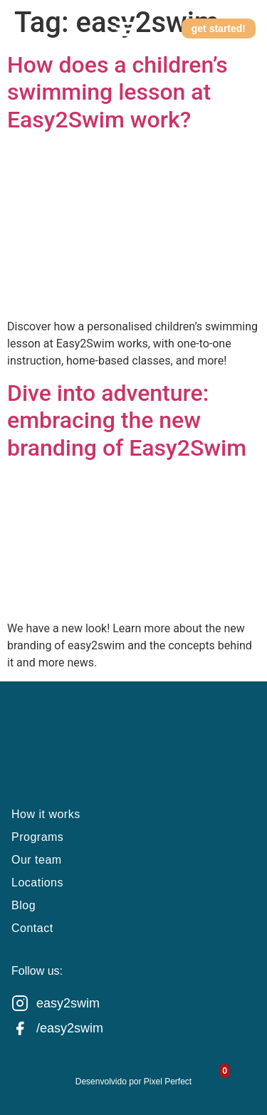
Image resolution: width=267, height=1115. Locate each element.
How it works (45, 814)
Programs (37, 837)
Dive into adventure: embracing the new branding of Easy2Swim (126, 420)
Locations (37, 882)
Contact (32, 928)
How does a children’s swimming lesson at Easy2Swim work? (117, 92)
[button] (126, 28)
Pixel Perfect (168, 1082)
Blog (23, 905)
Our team (36, 860)
